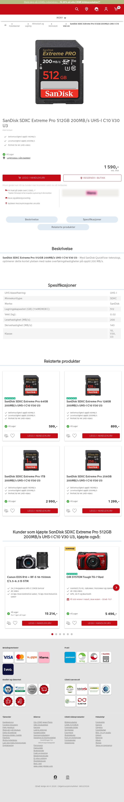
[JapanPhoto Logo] (9, 11)
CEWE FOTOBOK (71, 725)
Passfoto (6, 737)
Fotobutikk (100, 722)
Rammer (99, 737)
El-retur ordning (40, 758)
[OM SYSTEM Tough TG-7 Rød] (92, 582)
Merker (98, 743)
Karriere (37, 727)
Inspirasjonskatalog (42, 735)
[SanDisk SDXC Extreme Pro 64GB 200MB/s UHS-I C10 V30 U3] (31, 400)
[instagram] (68, 777)
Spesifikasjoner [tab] (92, 219)
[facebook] (56, 777)
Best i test (38, 763)
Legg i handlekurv (39, 435)
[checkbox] (12, 436)
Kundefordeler (39, 732)
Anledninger (69, 743)
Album (98, 740)
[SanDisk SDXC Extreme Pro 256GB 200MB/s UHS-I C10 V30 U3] (93, 475)
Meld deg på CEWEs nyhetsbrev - (62, 2)
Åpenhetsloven (40, 761)
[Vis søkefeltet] (77, 9)
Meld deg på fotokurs (12, 730)
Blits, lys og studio (103, 732)
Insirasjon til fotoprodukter (45, 737)
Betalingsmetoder (41, 756)
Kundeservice (8, 722)
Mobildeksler (70, 735)
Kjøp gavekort (8, 727)
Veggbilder (69, 730)
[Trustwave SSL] (20, 690)
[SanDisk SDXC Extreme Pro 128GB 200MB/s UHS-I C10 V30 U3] (93, 400)
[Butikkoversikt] (87, 9)
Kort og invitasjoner (73, 737)
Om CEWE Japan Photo (43, 722)
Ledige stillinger (40, 730)
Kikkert (98, 735)
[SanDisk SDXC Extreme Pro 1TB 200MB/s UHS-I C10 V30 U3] (31, 475)
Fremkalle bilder (71, 727)
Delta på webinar (9, 732)
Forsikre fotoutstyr (10, 725)
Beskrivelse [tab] (32, 219)
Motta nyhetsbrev (10, 740)
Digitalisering (8, 745)
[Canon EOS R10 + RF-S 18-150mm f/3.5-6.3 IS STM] (32, 582)
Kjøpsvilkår (38, 748)
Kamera (99, 725)
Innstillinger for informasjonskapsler (46, 741)
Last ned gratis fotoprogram (14, 743)
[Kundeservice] (97, 9)
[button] (116, 587)
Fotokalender (70, 740)
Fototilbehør (101, 730)
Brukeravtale (39, 750)
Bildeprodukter (71, 722)
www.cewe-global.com (43, 766)
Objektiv (99, 727)
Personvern (38, 745)
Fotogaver (69, 732)
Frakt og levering (41, 753)
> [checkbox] (7, 436)
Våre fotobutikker (41, 725)
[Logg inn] (106, 9)
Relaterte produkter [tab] (63, 227)
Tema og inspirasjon (104, 745)
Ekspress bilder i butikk (12, 735)
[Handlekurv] (116, 9)
